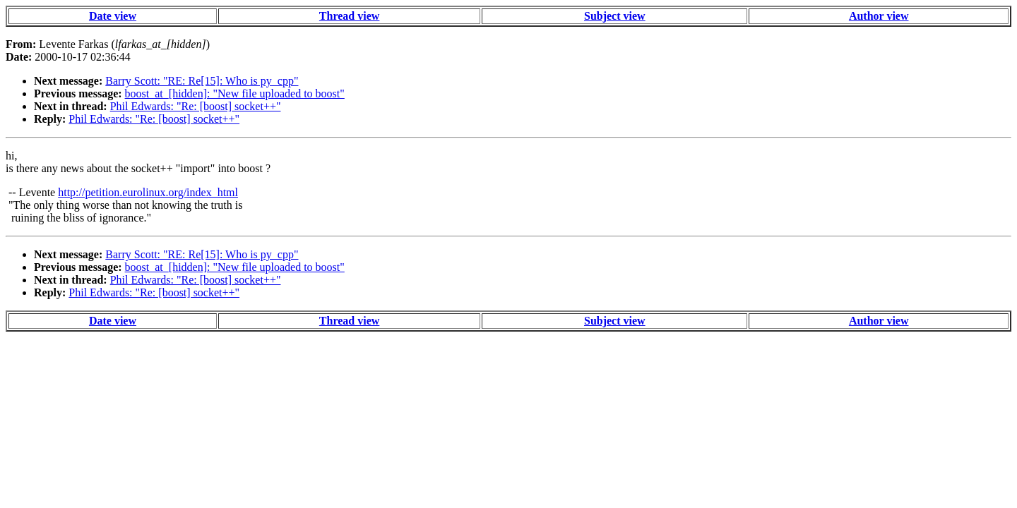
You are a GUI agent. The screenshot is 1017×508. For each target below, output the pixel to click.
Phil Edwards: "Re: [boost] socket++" (195, 106)
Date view (112, 16)
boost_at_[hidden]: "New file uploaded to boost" (235, 93)
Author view (879, 16)
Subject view (615, 16)
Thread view (349, 16)
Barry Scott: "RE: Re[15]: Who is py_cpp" (201, 81)
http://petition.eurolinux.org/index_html (148, 192)
